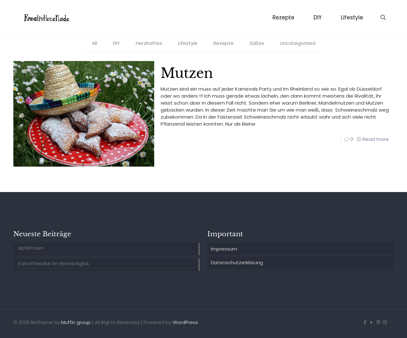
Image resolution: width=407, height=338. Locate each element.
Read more (375, 139)
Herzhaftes (149, 43)
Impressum (224, 248)
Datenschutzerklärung (237, 262)
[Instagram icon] (385, 322)
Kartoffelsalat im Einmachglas (53, 263)
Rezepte (223, 43)
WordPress (185, 322)
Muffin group (76, 322)
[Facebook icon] (364, 322)
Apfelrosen (31, 248)
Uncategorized (297, 43)
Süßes (257, 43)
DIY (116, 43)
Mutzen (187, 73)
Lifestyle (187, 43)
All (94, 43)
